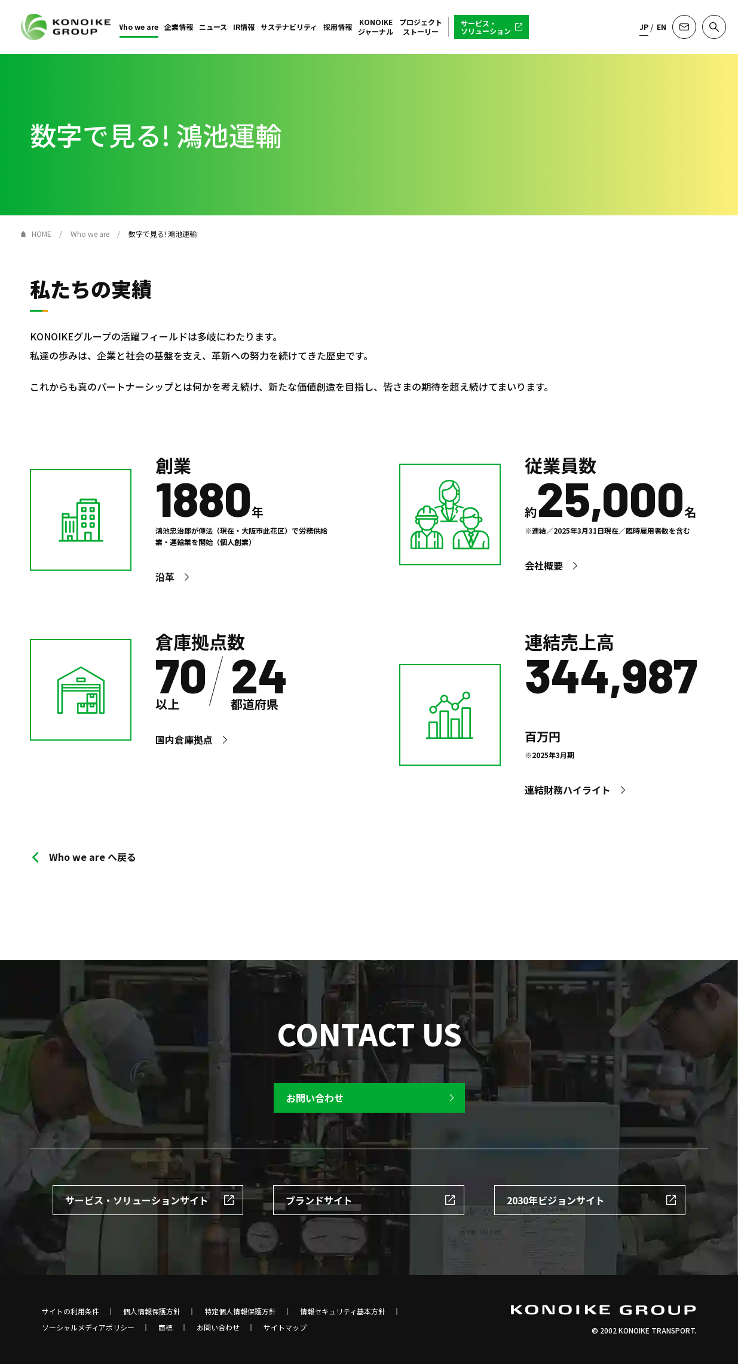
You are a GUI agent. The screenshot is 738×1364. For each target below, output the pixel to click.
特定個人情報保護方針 (240, 1311)
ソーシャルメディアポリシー (88, 1327)
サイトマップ (285, 1327)
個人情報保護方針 (151, 1311)
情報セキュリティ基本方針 (342, 1311)
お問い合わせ (218, 1327)
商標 (165, 1327)
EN (661, 27)
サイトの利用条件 (70, 1311)
